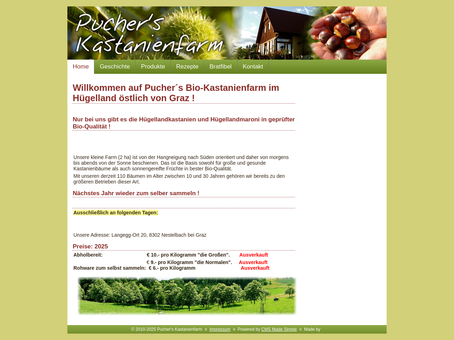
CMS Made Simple (279, 329)
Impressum (219, 329)
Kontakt (253, 66)
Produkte (153, 66)
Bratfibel (221, 66)
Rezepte (187, 66)
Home (81, 66)
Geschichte (115, 66)
